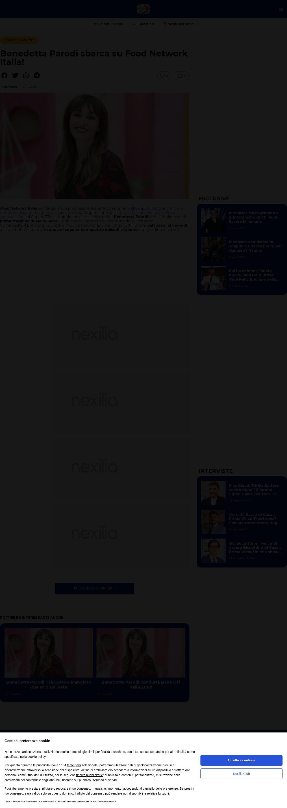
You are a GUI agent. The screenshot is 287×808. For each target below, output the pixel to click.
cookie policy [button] (37, 756)
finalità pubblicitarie (89, 775)
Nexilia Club (241, 774)
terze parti (74, 765)
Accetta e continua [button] (241, 760)
